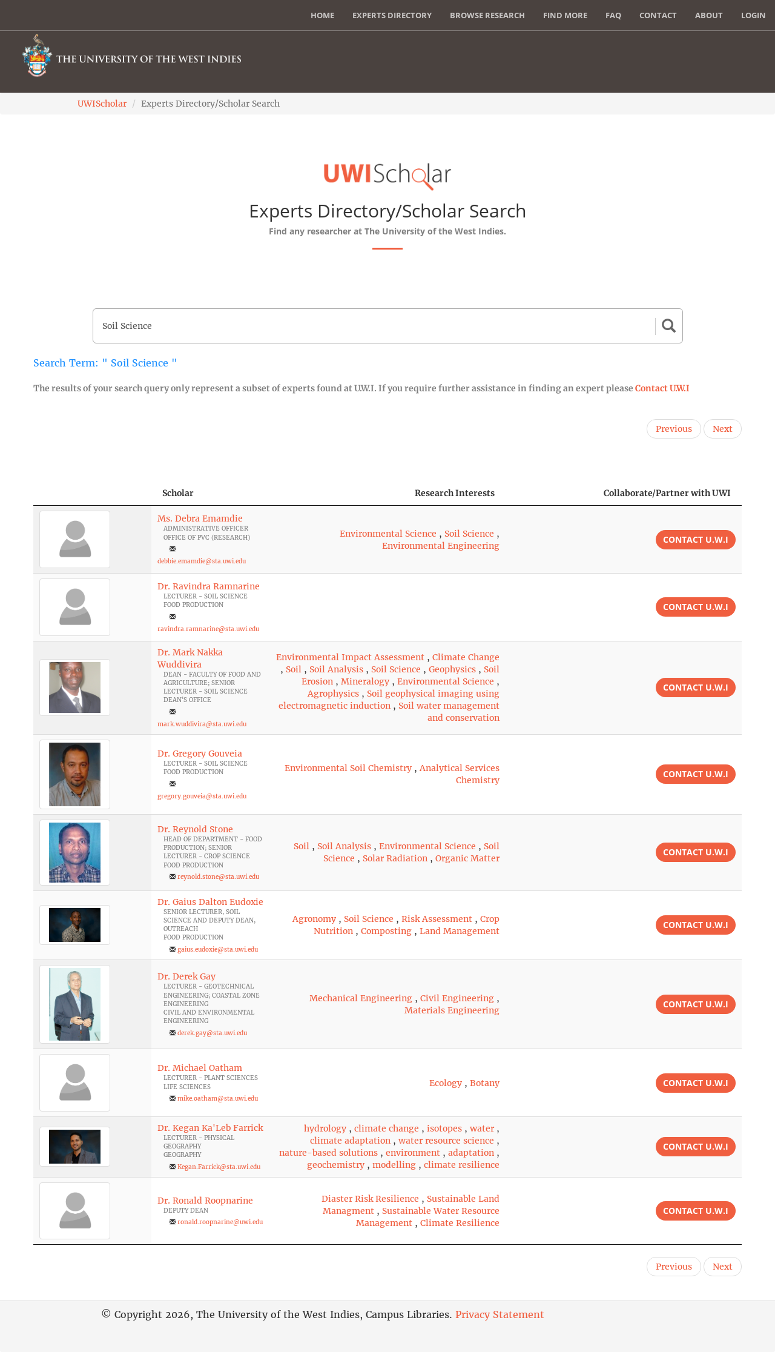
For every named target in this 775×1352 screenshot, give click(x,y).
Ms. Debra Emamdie (200, 518)
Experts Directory (392, 15)
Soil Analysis (336, 669)
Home (322, 15)
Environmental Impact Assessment (350, 657)
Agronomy (314, 918)
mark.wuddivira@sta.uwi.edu (201, 724)
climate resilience (462, 1164)
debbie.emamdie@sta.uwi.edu (201, 561)
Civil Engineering (457, 998)
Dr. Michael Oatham (199, 1067)
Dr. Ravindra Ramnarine (208, 586)
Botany (485, 1083)
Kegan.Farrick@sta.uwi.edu (218, 1167)
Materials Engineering (452, 1010)
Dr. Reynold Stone (195, 829)
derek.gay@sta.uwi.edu (212, 1033)
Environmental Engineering (441, 545)
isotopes (444, 1128)
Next (723, 428)
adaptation (471, 1152)
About (709, 15)
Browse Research (487, 15)
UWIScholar (102, 103)
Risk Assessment (436, 918)
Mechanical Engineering (360, 998)
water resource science (446, 1140)
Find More (565, 15)
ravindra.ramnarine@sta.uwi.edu (208, 629)
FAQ (613, 15)
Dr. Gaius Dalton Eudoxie (210, 901)
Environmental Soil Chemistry (348, 768)
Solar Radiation (395, 858)
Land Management (460, 931)
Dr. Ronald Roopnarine (205, 1200)
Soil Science (469, 533)
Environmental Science (388, 533)
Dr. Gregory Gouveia (199, 753)
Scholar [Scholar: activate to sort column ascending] (178, 493)
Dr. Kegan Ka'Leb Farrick (210, 1127)
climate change (386, 1128)
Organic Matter (467, 858)
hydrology (325, 1128)
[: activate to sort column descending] (92, 493)
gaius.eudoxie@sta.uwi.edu (217, 949)
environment (413, 1152)
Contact (658, 15)
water (482, 1128)
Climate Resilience (460, 1223)
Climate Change (466, 657)
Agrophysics (333, 693)
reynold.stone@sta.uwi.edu (218, 877)
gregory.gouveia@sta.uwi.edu (201, 796)
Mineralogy (365, 681)
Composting (386, 931)
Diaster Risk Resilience (370, 1198)
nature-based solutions (328, 1152)
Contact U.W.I (662, 388)
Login (753, 15)
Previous (674, 428)
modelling (394, 1164)
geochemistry (335, 1164)
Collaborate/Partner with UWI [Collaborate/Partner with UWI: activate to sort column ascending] (667, 493)
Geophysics (452, 669)
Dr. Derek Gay (186, 976)
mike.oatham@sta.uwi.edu (217, 1098)
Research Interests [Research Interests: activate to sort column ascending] (455, 493)
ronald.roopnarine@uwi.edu (220, 1222)
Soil (294, 669)
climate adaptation (350, 1140)
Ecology (445, 1083)
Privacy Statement (499, 1314)
